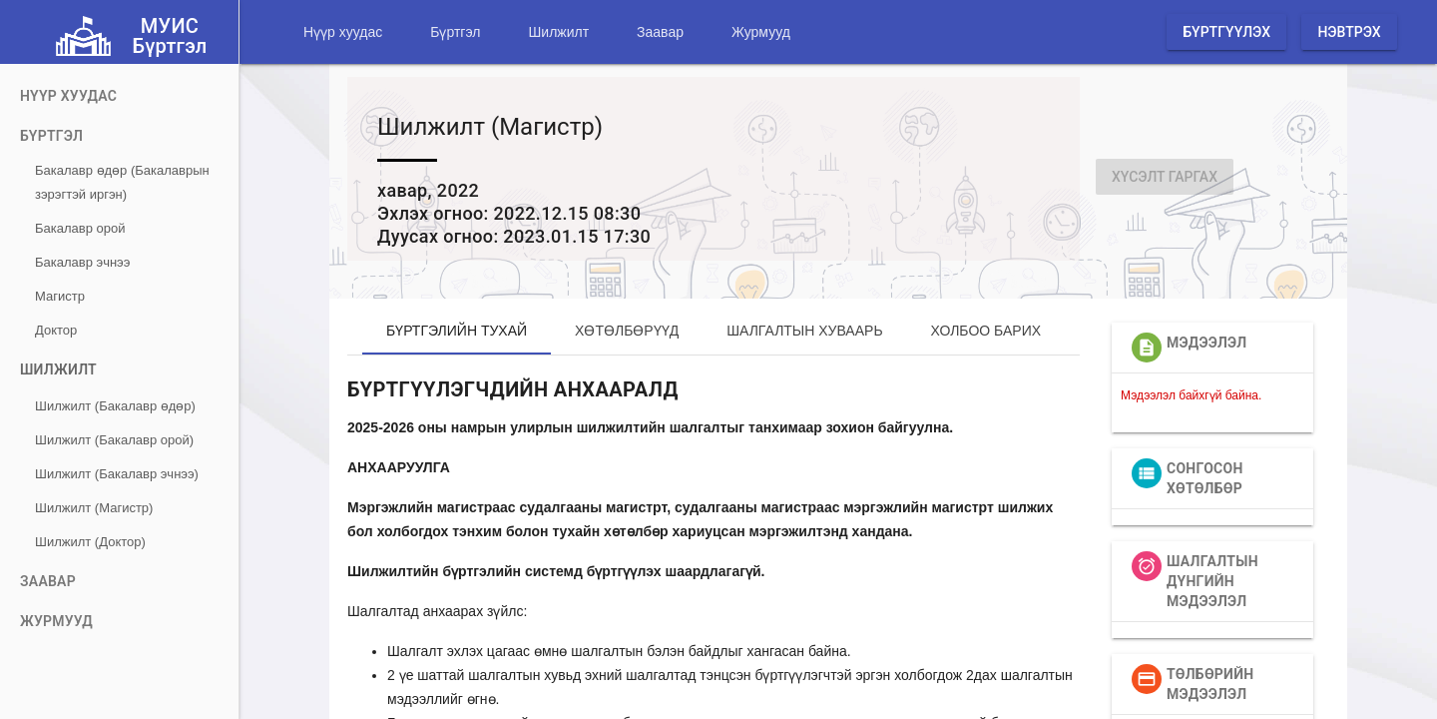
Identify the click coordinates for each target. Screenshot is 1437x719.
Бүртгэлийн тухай (456, 331)
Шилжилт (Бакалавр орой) (114, 439)
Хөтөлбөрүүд (627, 331)
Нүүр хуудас (342, 32)
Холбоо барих (986, 331)
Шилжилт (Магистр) (94, 507)
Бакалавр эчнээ (82, 262)
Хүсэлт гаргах (1164, 177)
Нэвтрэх (1348, 32)
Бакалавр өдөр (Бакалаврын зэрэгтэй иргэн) (122, 182)
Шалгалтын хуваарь (804, 331)
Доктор (56, 330)
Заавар (660, 32)
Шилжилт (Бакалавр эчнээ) (117, 473)
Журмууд (760, 32)
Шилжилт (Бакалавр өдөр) (115, 405)
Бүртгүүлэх (1226, 32)
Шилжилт (558, 32)
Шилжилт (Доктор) (90, 541)
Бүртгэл (455, 32)
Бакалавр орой (80, 228)
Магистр (60, 296)
